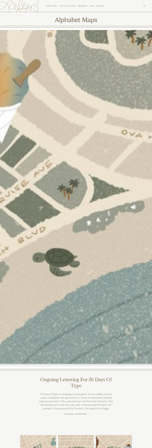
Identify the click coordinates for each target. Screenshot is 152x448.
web (92, 6)
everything (51, 6)
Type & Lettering (67, 6)
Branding (83, 6)
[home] (19, 6)
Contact (100, 6)
